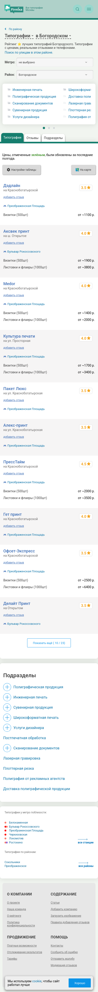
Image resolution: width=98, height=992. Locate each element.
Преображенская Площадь (26, 206)
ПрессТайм (14, 461)
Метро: (10, 62)
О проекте (13, 902)
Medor (9, 283)
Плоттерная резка (18, 768)
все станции (85, 841)
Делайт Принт (16, 603)
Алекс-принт (15, 425)
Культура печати (19, 336)
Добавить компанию (64, 909)
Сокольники (12, 862)
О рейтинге (14, 915)
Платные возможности (22, 945)
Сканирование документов (33, 103)
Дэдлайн (11, 185)
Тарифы (12, 958)
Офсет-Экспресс (19, 551)
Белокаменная (16, 822)
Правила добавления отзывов (70, 922)
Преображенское (15, 866)
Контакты (57, 945)
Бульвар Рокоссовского (24, 251)
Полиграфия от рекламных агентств (34, 779)
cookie (36, 981)
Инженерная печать (27, 90)
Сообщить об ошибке (64, 952)
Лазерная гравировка (21, 758)
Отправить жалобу (62, 958)
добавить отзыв (13, 197)
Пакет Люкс (14, 388)
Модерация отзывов (64, 965)
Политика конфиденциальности (21, 924)
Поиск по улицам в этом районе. (29, 52)
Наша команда (16, 909)
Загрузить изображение (66, 915)
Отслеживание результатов (24, 952)
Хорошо (79, 983)
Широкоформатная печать (36, 717)
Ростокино (14, 842)
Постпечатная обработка (24, 738)
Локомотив (14, 838)
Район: (10, 74)
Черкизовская (16, 834)
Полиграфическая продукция (34, 96)
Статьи (55, 902)
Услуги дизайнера (26, 117)
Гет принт (12, 514)
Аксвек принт (16, 231)
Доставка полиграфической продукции (36, 789)
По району (15, 29)
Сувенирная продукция (30, 110)
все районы (86, 865)
